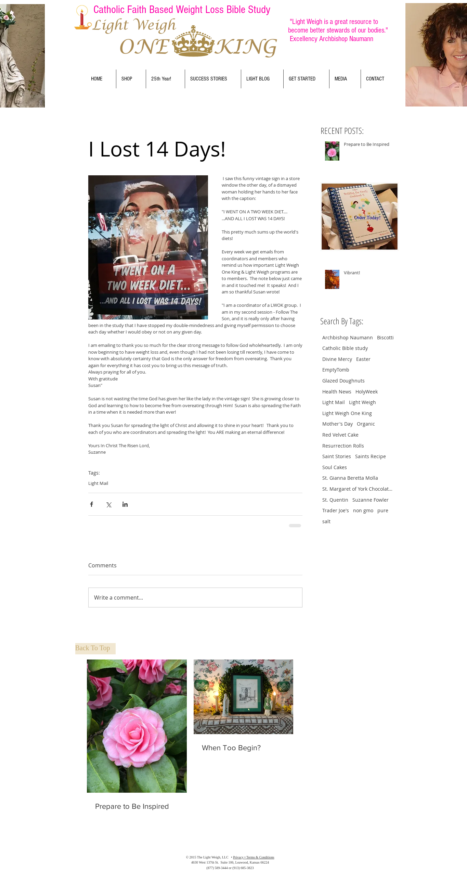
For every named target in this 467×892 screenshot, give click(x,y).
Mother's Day (337, 423)
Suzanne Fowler (370, 500)
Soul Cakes (334, 467)
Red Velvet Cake (340, 434)
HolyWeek (366, 391)
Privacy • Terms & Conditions (253, 857)
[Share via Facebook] (91, 504)
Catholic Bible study (345, 348)
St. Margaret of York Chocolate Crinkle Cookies (358, 489)
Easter (363, 359)
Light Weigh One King (347, 413)
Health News (336, 391)
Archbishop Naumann (347, 337)
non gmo (363, 510)
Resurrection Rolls (343, 445)
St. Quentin (335, 500)
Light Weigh (362, 402)
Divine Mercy (337, 359)
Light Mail (98, 483)
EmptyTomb (335, 369)
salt (326, 521)
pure (382, 510)
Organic (366, 423)
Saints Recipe (370, 456)
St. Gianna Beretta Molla (350, 478)
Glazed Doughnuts (343, 380)
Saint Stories (336, 456)
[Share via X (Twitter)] (108, 504)
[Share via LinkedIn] (125, 504)
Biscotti (385, 337)
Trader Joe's (335, 510)
